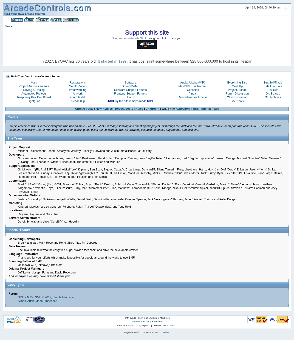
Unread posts (84, 108)
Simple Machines (64, 297)
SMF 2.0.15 (25, 297)
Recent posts (124, 108)
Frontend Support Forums (130, 93)
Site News (237, 101)
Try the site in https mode (130, 101)
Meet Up (237, 86)
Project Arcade (237, 90)
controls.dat (77, 97)
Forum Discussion (237, 93)
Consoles (193, 90)
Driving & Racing (34, 90)
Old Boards (273, 93)
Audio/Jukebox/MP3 (193, 82)
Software (130, 82)
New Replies (104, 108)
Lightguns (34, 101)
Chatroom (152, 108)
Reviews (272, 90)
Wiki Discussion (237, 97)
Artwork (77, 93)
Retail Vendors (272, 86)
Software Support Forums (130, 90)
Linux (130, 97)
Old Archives (273, 97)
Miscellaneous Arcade (193, 97)
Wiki (164, 108)
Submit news (210, 108)
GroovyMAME (130, 86)
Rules (139, 108)
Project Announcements (34, 86)
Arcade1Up (78, 101)
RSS (196, 108)
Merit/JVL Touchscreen (192, 86)
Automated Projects (33, 93)
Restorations (78, 82)
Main (34, 82)
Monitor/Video (78, 86)
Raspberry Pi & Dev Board (34, 97)
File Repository (180, 108)
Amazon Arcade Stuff (132, 38)
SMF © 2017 (43, 297)
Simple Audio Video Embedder (37, 301)
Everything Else (237, 82)
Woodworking (77, 90)
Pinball (193, 93)
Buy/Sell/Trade (272, 82)
